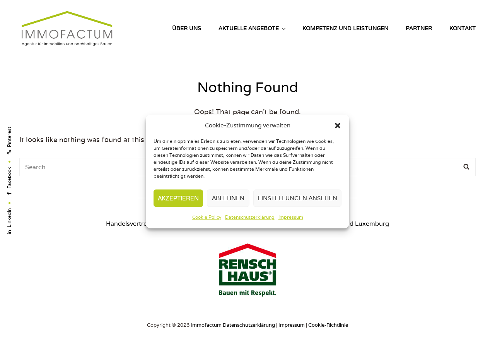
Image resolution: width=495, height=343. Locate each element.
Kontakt (462, 28)
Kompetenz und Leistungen (345, 28)
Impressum (290, 217)
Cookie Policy (206, 217)
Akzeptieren (178, 198)
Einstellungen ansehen (297, 198)
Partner (419, 28)
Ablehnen (228, 198)
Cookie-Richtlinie (328, 325)
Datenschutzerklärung (250, 217)
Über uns (186, 28)
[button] (337, 125)
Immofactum (206, 325)
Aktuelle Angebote (252, 28)
